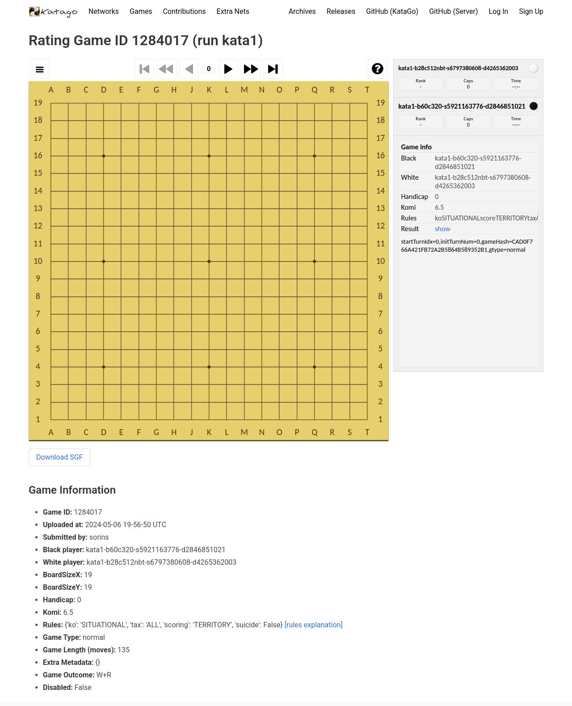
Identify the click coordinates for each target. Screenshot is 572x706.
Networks (103, 11)
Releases (341, 11)
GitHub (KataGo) (392, 11)
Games (141, 11)
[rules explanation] (314, 625)
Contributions (184, 11)
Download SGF (59, 457)
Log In (499, 11)
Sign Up (531, 11)
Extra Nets (233, 11)
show (442, 228)
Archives (302, 11)
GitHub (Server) (453, 11)
